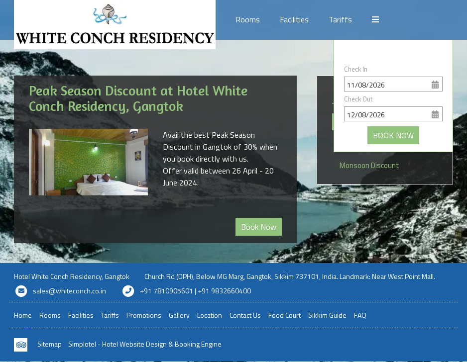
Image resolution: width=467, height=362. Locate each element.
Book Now (258, 227)
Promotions (392, 19)
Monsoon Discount (369, 165)
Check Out (358, 99)
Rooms (247, 19)
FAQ (360, 315)
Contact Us (245, 315)
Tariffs (340, 19)
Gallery (179, 315)
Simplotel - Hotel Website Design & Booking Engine (145, 344)
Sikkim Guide (327, 315)
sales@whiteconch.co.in (69, 290)
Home (23, 315)
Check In (355, 69)
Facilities (294, 19)
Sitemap (49, 344)
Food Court (284, 315)
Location (209, 315)
